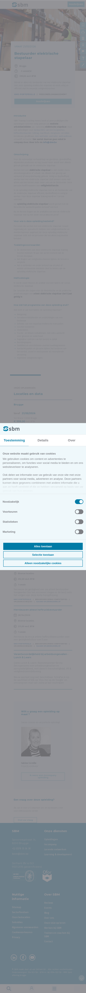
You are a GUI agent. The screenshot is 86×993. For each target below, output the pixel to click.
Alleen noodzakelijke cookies (43, 563)
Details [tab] (43, 440)
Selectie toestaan (43, 554)
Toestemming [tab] (14, 440)
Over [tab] (72, 440)
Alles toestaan (43, 546)
